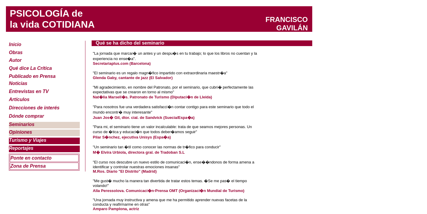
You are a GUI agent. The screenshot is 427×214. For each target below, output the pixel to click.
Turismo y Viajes (27, 140)
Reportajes (21, 148)
